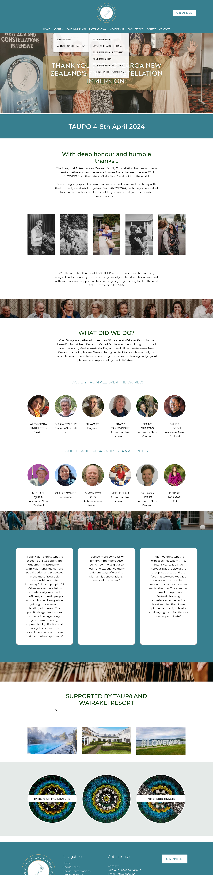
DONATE (151, 29)
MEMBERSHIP (117, 29)
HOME (46, 29)
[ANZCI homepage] (106, 13)
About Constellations (76, 871)
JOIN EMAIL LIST (184, 12)
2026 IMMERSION (76, 29)
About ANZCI (71, 867)
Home (67, 863)
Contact (113, 866)
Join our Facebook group (124, 870)
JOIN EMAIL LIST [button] (175, 859)
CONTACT (164, 29)
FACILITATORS (135, 29)
